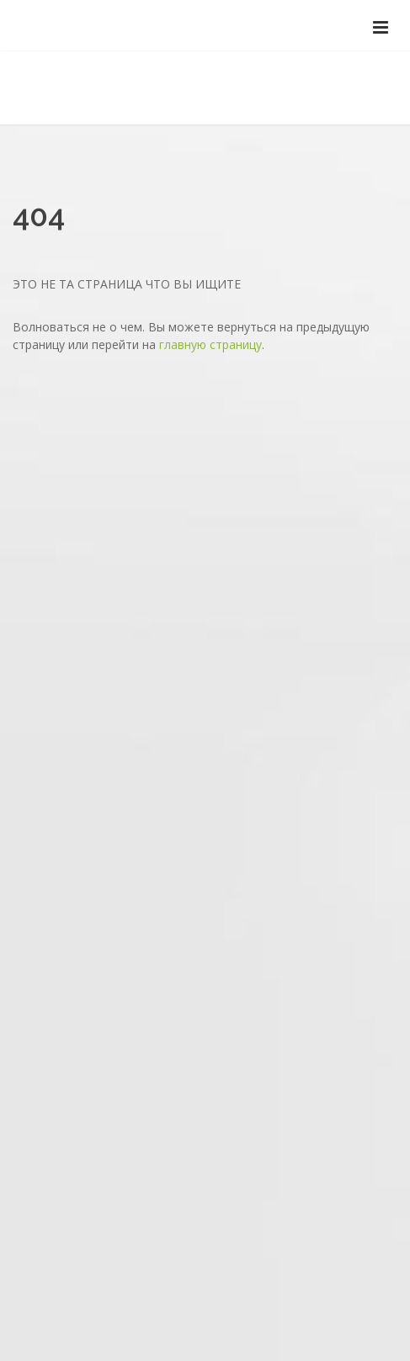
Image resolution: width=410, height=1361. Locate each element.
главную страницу (210, 344)
